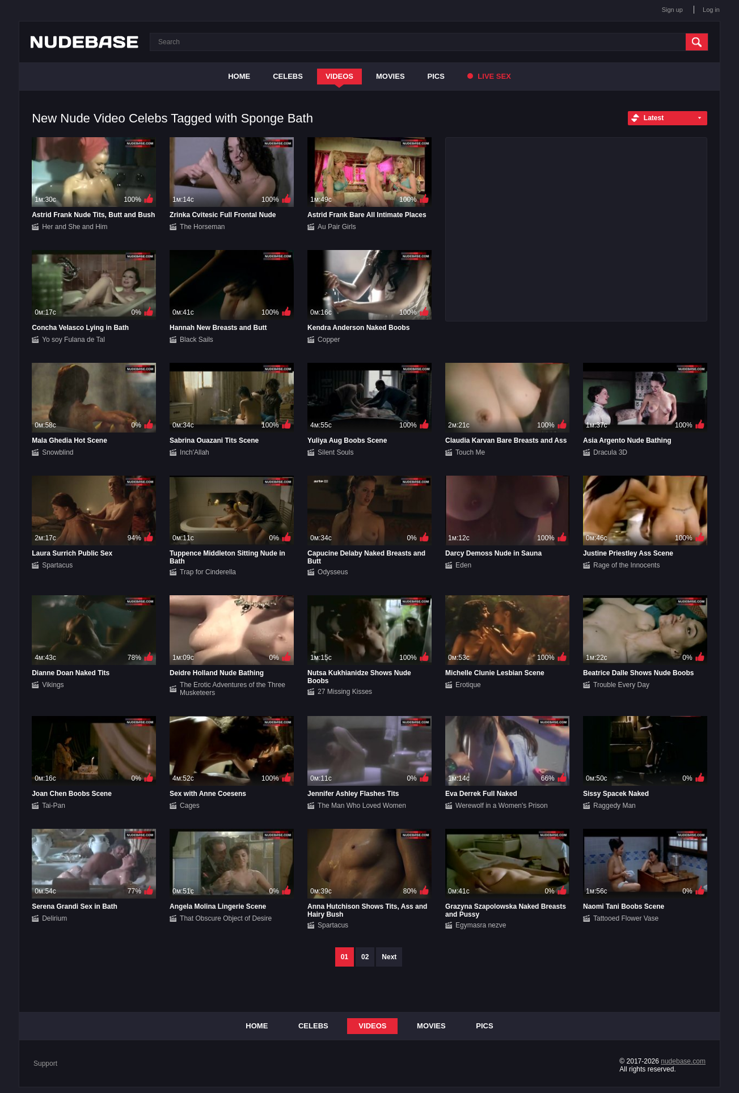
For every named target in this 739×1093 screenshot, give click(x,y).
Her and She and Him (74, 227)
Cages (190, 806)
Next (389, 957)
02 (365, 957)
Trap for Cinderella (208, 572)
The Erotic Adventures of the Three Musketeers (232, 689)
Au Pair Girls (337, 227)
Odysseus (333, 572)
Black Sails (196, 340)
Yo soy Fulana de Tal (73, 340)
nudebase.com (683, 1061)
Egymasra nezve (480, 925)
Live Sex (489, 76)
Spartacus (57, 565)
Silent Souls (335, 452)
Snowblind (57, 452)
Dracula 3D (610, 452)
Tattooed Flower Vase (625, 918)
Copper (329, 340)
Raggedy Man (614, 806)
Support (45, 1063)
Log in (711, 9)
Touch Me (470, 452)
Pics (436, 76)
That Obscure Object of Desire (226, 918)
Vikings (53, 685)
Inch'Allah (194, 452)
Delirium (54, 918)
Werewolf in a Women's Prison (501, 806)
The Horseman (202, 227)
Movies (390, 76)
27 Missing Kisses (345, 692)
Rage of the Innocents (626, 565)
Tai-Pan (53, 806)
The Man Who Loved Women (362, 806)
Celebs (288, 76)
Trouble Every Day (621, 685)
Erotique (468, 685)
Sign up (672, 9)
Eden (463, 565)
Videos (339, 76)
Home (239, 76)
